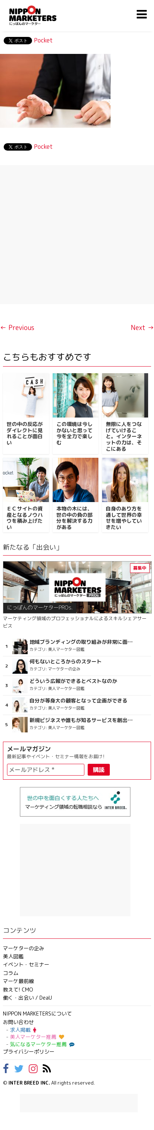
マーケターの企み (23, 948)
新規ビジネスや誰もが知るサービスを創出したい (82, 720)
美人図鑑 (13, 956)
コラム (10, 972)
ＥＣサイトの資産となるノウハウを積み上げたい (25, 517)
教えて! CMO (18, 989)
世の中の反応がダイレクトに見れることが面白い (25, 433)
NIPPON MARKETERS (40, 15)
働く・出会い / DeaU (27, 997)
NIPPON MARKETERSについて (37, 1013)
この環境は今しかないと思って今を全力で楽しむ (74, 433)
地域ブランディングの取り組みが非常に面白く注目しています (82, 642)
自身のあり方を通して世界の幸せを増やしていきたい (124, 517)
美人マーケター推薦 (37, 1036)
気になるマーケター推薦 (41, 1044)
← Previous (17, 327)
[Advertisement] (77, 234)
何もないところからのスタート (65, 661)
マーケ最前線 (18, 981)
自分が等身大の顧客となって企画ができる (78, 700)
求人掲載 (23, 1029)
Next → (142, 327)
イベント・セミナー (26, 964)
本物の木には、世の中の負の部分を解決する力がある (74, 517)
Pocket (43, 40)
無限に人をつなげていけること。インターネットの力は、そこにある (124, 436)
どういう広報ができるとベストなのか (73, 681)
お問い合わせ (18, 1022)
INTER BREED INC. (29, 1082)
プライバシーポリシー (29, 1051)
